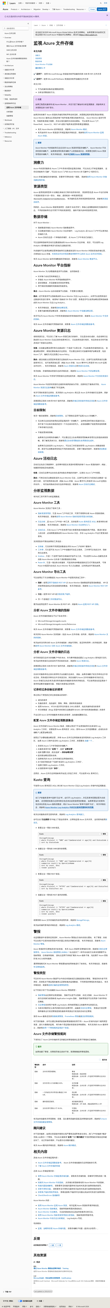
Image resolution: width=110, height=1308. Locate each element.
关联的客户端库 (63, 594)
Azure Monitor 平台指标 (44, 64)
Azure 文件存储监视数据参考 (82, 324)
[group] (73, 840)
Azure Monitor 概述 (79, 129)
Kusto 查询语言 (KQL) (87, 521)
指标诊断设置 (61, 307)
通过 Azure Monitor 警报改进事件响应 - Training (51, 1268)
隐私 (37, 1306)
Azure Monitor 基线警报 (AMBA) (54, 952)
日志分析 (41, 521)
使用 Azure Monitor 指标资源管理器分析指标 (74, 516)
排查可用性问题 (44, 1189)
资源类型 (38, 58)
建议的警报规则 (87, 1016)
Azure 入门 (102, 9)
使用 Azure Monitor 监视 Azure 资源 (52, 1205)
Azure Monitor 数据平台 (87, 259)
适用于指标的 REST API (56, 582)
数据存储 (38, 61)
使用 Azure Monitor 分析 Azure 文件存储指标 (53, 646)
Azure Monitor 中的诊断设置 (87, 371)
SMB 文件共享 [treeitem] (11, 50)
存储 (51, 25)
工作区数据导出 (55, 599)
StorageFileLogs (82, 920)
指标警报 (41, 995)
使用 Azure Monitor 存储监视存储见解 (53, 1176)
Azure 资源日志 (70, 366)
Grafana (41, 556)
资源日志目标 (83, 366)
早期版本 (16, 1306)
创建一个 (88, 740)
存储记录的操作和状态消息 (84, 401)
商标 (70, 1306)
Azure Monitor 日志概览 (47, 1212)
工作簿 (40, 549)
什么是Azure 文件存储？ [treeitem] (15, 42)
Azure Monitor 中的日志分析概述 (51, 1218)
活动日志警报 (85, 1008)
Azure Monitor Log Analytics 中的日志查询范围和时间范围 (69, 807)
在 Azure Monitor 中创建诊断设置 (79, 311)
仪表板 (40, 546)
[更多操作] (106, 25)
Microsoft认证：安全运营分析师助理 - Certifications (52, 1278)
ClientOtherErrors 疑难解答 (49, 1195)
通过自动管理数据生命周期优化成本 (79, 440)
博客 (23, 1306)
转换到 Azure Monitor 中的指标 (50, 1182)
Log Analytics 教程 (72, 925)
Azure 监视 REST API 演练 (88, 604)
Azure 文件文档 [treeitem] (10, 33)
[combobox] (16, 28)
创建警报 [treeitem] (9, 116)
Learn (36, 25)
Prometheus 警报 (72, 1016)
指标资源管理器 (44, 513)
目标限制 (59, 415)
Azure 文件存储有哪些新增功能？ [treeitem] (16, 59)
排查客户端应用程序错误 (48, 1192)
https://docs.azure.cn (88, 34)
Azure (44, 25)
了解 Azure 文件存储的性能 (49, 1166)
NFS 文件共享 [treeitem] (11, 54)
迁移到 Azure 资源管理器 (79, 154)
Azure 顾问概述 (69, 1145)
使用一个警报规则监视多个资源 (56, 1027)
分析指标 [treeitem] (9, 112)
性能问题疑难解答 (45, 1185)
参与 (31, 1306)
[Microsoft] (4, 3)
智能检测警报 (57, 1016)
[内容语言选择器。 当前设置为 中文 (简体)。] (8, 1301)
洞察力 (37, 55)
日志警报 (41, 1004)
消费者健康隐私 (49, 1306)
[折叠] (28, 23)
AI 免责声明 (6, 1306)
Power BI (41, 562)
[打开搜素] (100, 3)
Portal (92, 9)
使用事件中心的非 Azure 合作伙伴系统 (86, 254)
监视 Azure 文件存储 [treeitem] (13, 107)
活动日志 (41, 530)
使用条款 (62, 1306)
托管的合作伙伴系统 (60, 254)
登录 (105, 3)
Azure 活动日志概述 (87, 484)
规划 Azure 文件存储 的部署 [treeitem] (16, 46)
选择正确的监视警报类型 (58, 985)
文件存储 (59, 25)
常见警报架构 (39, 967)
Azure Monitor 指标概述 (47, 1208)
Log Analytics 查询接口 (74, 814)
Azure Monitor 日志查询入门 (77, 525)
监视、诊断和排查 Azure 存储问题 (52, 1228)
